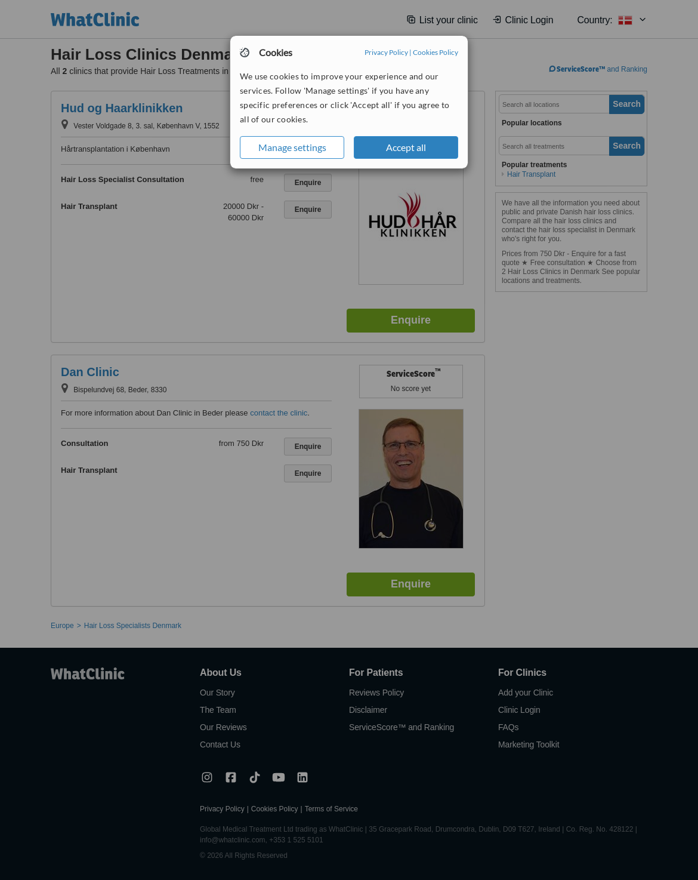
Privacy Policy (386, 52)
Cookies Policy (435, 52)
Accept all (406, 147)
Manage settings (292, 147)
